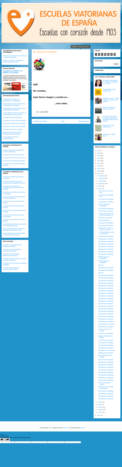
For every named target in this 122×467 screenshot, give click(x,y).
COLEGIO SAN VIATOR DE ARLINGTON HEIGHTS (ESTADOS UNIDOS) (13, 187)
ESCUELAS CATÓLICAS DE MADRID (14, 126)
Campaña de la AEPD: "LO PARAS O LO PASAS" (12, 71)
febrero (101, 409)
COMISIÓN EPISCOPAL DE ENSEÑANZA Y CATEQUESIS (12, 100)
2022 (98, 150)
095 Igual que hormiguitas (105, 267)
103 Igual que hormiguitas (105, 239)
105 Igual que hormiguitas (105, 225)
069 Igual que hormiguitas (105, 348)
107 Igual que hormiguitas (105, 211)
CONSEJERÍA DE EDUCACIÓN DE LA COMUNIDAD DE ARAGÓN (14, 104)
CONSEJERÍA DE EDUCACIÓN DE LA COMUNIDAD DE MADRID (14, 109)
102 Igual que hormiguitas (105, 241)
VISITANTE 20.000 (103, 220)
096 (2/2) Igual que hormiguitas (103, 257)
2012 (98, 415)
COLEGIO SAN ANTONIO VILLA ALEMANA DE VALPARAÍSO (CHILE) (14, 182)
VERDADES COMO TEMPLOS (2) (108, 126)
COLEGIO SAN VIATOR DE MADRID (14, 161)
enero (100, 412)
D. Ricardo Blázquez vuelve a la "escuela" (106, 232)
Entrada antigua (84, 121)
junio (100, 188)
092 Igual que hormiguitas (105, 278)
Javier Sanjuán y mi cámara (106, 324)
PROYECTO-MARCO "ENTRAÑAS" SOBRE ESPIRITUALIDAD (13, 61)
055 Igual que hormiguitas (105, 398)
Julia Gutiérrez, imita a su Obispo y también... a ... (106, 228)
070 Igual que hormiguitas (105, 345)
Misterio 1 (101, 273)
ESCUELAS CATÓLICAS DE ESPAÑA (14, 123)
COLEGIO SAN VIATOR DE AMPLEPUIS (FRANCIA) (11, 254)
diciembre (102, 176)
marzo (101, 407)
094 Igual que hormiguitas (105, 270)
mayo (100, 402)
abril (100, 404)
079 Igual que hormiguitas (105, 311)
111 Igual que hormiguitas (105, 202)
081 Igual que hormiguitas (105, 306)
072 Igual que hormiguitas (105, 340)
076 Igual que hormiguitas (105, 319)
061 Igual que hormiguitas (105, 375)
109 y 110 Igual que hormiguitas (104, 205)
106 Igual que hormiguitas (105, 223)
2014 (98, 171)
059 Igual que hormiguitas (105, 380)
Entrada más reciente (40, 121)
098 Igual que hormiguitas (105, 251)
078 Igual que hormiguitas (105, 314)
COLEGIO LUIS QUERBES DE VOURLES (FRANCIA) (12, 250)
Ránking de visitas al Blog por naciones (105, 387)
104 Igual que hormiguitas (105, 236)
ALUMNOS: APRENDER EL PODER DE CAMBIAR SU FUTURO (110, 82)
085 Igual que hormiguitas (105, 296)
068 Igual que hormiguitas (105, 353)
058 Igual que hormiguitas (105, 391)
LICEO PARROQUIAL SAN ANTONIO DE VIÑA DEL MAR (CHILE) (14, 234)
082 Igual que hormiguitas (105, 303)
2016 (98, 166)
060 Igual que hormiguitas (105, 377)
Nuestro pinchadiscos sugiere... (104, 383)
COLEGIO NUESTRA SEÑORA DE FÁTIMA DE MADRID (13, 151)
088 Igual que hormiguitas (105, 288)
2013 (98, 173)
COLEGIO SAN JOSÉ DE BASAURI (13, 155)
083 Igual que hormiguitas (105, 301)
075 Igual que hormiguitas (105, 321)
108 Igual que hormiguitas (105, 208)
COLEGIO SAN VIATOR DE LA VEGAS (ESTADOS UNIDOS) (14, 259)
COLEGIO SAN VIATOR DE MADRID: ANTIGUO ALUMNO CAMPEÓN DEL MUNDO (110, 119)
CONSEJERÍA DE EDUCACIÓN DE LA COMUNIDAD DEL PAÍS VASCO (14, 113)
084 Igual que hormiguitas (105, 298)
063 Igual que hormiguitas (105, 370)
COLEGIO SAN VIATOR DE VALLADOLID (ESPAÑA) (11, 268)
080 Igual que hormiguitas (105, 308)
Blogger (83, 427)
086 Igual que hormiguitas (105, 293)
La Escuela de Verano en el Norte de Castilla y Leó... (106, 214)
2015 (98, 168)
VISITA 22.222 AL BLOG (105, 218)
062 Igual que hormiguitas (105, 372)
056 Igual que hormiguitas (105, 396)
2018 (98, 161)
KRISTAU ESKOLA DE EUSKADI (12, 129)
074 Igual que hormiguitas (105, 326)
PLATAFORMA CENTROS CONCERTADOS (10, 137)
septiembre (102, 183)
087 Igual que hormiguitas (105, 291)
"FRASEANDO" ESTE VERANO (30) (109, 90)
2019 (98, 158)
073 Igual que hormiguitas (105, 333)
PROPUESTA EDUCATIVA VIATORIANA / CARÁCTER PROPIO (15, 56)
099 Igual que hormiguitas (105, 249)
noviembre (102, 178)
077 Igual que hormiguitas (105, 316)
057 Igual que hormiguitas (105, 393)
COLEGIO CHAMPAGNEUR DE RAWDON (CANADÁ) (12, 245)
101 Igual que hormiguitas (105, 244)
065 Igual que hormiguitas (105, 364)
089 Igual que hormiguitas (105, 285)
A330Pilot (66, 427)
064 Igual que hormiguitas (105, 367)
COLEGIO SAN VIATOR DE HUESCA (14, 158)
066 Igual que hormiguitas (105, 362)
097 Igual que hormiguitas (105, 254)
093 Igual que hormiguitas (105, 275)
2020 (98, 155)
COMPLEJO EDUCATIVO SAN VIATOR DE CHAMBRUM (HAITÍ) (14, 224)
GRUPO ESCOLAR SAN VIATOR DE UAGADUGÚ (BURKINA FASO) (14, 229)
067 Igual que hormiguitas (105, 359)
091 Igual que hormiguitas (105, 280)
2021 (98, 153)
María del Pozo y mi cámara (106, 350)
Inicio (62, 121)
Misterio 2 (101, 265)
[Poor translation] (7, 439)
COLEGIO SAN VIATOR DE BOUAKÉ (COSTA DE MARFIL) (14, 197)
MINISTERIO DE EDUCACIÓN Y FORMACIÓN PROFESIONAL (12, 133)
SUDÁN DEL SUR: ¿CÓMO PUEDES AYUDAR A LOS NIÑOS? (111, 100)
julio (100, 186)
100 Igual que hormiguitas (105, 246)
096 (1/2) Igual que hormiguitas (103, 261)
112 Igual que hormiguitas (105, 199)
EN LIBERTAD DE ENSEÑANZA (12, 117)
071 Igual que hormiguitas (105, 342)
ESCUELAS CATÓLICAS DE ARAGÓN (14, 120)
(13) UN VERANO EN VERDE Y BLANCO (109, 108)
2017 (98, 163)
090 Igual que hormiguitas (105, 283)
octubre (101, 181)
